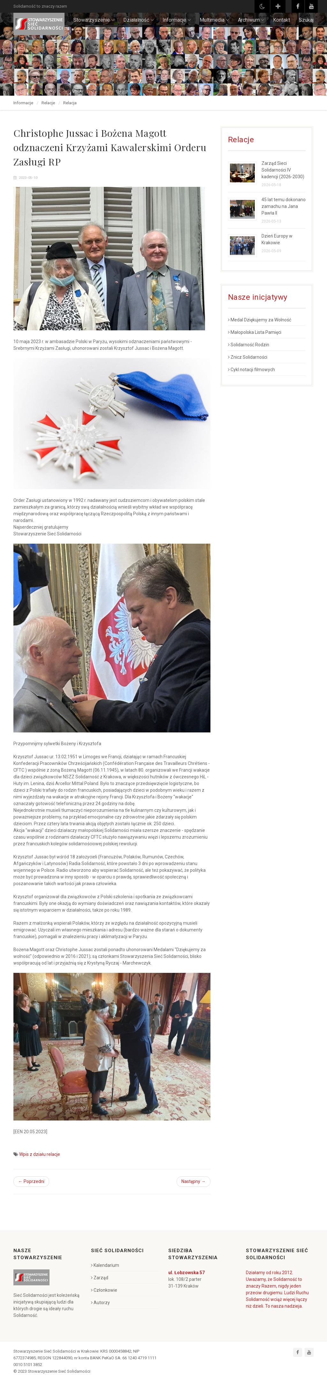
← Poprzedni (31, 1181)
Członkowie (104, 1290)
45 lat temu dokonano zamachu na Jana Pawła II (284, 206)
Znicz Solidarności (247, 357)
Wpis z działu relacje (39, 1154)
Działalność (138, 20)
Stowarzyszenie (93, 20)
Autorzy (100, 1302)
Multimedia (214, 20)
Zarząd (99, 1277)
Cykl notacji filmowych (251, 369)
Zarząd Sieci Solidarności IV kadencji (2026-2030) (283, 170)
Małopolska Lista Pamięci (254, 332)
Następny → (193, 1181)
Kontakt (281, 20)
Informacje (177, 20)
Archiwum (251, 20)
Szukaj (306, 20)
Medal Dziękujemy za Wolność (259, 319)
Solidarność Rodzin (248, 344)
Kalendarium (105, 1265)
